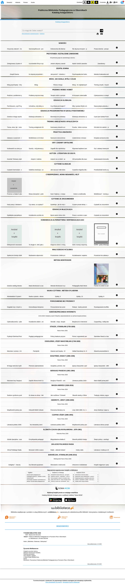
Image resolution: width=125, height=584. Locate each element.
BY (96, 2)
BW (88, 2)
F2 (115, 2)
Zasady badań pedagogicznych (34, 474)
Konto (33, 2)
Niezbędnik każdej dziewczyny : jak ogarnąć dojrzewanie (63, 474)
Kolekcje (42, 33)
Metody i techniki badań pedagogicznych (36, 481)
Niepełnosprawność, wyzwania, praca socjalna (85, 478)
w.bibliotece (53, 512)
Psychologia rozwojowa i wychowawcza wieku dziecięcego (39, 479)
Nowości (9, 2)
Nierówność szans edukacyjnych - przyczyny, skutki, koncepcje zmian (90, 476)
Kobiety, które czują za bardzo (81, 481)
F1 (111, 2)
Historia (17, 2)
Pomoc (25, 2)
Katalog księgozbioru (62, 22)
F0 (107, 2)
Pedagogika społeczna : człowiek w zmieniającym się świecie (40, 476)
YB (93, 2)
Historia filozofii (30, 478)
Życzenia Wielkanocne (30, 548)
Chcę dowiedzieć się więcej (54, 582)
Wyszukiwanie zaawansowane (30, 33)
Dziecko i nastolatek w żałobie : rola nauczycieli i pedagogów (88, 479)
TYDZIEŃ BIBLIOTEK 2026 (32, 533)
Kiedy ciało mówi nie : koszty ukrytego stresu (61, 479)
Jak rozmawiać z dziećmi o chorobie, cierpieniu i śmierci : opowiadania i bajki (68, 478)
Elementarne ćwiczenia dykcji (81, 474)
